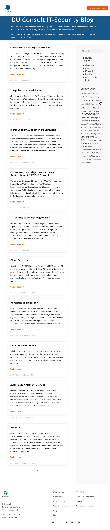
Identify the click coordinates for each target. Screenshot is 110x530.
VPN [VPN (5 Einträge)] (87, 159)
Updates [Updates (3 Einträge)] (83, 156)
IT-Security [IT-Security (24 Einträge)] (92, 105)
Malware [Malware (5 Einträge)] (99, 124)
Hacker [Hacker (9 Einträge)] (91, 100)
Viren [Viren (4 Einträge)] (83, 159)
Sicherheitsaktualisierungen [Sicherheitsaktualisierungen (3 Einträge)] (89, 143)
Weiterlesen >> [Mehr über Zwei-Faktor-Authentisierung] (17, 411)
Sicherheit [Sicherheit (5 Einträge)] (85, 140)
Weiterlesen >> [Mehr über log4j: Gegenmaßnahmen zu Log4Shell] (17, 156)
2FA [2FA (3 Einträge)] (82, 94)
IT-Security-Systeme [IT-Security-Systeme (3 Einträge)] (93, 111)
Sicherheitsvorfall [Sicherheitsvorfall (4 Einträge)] (87, 149)
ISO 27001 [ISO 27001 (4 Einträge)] (89, 104)
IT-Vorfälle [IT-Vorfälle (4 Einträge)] (91, 124)
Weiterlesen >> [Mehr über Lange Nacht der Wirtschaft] (17, 114)
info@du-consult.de (14, 517)
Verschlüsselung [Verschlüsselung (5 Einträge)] (93, 156)
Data (87, 68)
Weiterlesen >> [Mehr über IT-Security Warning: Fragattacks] (17, 244)
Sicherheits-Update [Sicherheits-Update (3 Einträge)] (96, 140)
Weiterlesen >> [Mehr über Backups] (17, 457)
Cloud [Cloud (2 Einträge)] (90, 94)
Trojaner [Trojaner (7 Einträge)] (94, 152)
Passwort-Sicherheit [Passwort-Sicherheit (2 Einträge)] (93, 130)
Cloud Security (19, 260)
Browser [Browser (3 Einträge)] (86, 94)
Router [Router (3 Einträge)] (96, 137)
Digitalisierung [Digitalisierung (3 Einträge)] (94, 97)
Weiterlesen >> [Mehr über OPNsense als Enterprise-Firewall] (17, 74)
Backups (15, 427)
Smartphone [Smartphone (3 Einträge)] (98, 149)
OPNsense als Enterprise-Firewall (30, 47)
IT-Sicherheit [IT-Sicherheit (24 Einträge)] (90, 114)
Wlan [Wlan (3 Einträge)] (90, 159)
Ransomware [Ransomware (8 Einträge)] (87, 136)
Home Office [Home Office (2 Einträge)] (98, 100)
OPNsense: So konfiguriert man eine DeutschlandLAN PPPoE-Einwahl (32, 174)
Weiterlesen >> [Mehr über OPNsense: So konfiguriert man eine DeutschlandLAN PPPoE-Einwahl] (17, 202)
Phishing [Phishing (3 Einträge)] (93, 134)
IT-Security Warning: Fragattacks (30, 217)
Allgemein (89, 65)
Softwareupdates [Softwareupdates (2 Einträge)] (85, 153)
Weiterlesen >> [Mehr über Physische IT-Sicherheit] (17, 329)
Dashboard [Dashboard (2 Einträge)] (96, 94)
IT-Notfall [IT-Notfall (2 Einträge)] (95, 104)
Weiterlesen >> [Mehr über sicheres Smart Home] (17, 369)
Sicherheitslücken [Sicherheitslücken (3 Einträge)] (86, 146)
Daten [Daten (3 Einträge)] (88, 97)
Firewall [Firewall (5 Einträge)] (84, 100)
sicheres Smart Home (23, 345)
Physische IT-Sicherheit (24, 302)
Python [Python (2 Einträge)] (98, 134)
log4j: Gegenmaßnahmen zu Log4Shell (33, 129)
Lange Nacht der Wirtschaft (27, 90)
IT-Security (89, 71)
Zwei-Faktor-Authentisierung (27, 384)
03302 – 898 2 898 (13, 514)
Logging (88, 74)
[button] (73, 8)
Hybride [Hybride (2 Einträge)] (83, 104)
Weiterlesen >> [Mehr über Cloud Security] (17, 287)
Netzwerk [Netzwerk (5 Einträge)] (85, 127)
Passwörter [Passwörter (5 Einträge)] (85, 133)
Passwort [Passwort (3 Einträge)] (92, 127)
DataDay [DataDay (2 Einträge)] (83, 97)
